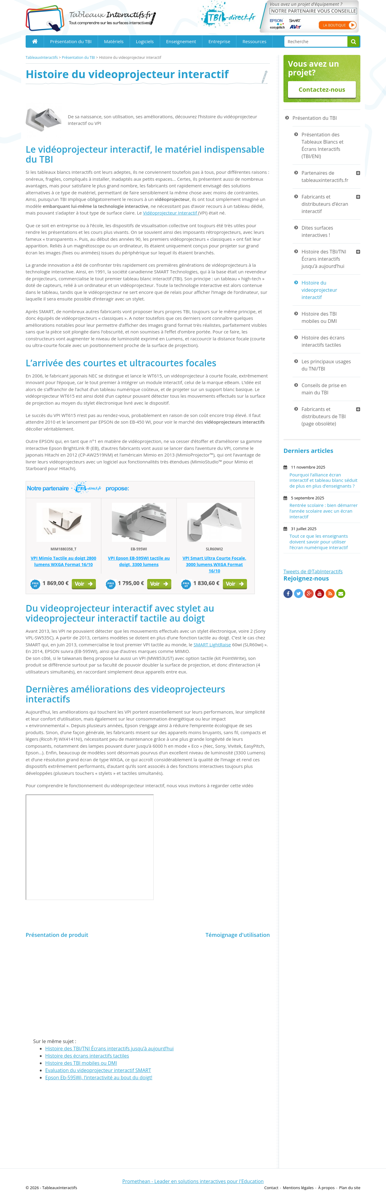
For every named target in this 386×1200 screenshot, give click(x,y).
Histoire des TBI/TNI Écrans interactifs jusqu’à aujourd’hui (109, 1048)
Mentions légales (298, 1187)
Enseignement (181, 41)
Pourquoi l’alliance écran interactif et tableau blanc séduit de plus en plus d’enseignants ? (323, 480)
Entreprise (219, 41)
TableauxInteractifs (42, 57)
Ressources (254, 41)
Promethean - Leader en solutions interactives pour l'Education (193, 1181)
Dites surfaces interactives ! (317, 231)
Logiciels (145, 41)
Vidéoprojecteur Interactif (170, 213)
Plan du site (349, 1187)
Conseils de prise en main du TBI (324, 389)
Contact (271, 1187)
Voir (84, 585)
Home (35, 41)
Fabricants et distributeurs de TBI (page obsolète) (324, 416)
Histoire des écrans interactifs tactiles (87, 1055)
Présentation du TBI (71, 41)
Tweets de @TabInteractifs (313, 571)
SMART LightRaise (212, 644)
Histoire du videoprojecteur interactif (319, 290)
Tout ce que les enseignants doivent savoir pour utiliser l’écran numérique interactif (319, 541)
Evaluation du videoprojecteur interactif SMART (98, 1070)
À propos (326, 1187)
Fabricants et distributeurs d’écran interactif (325, 204)
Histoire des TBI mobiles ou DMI (81, 1063)
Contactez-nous (322, 89)
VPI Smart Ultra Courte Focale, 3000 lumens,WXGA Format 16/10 (214, 564)
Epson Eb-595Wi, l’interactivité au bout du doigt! (98, 1077)
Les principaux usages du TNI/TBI (326, 365)
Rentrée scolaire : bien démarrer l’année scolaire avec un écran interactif (324, 511)
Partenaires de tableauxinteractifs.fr (325, 176)
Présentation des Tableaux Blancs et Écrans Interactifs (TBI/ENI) (322, 145)
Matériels (114, 41)
